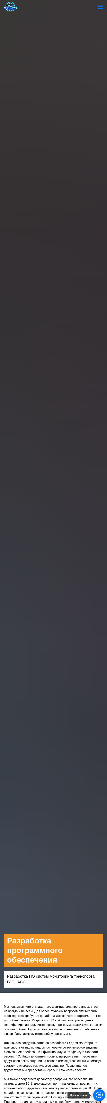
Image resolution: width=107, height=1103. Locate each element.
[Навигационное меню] (100, 7)
